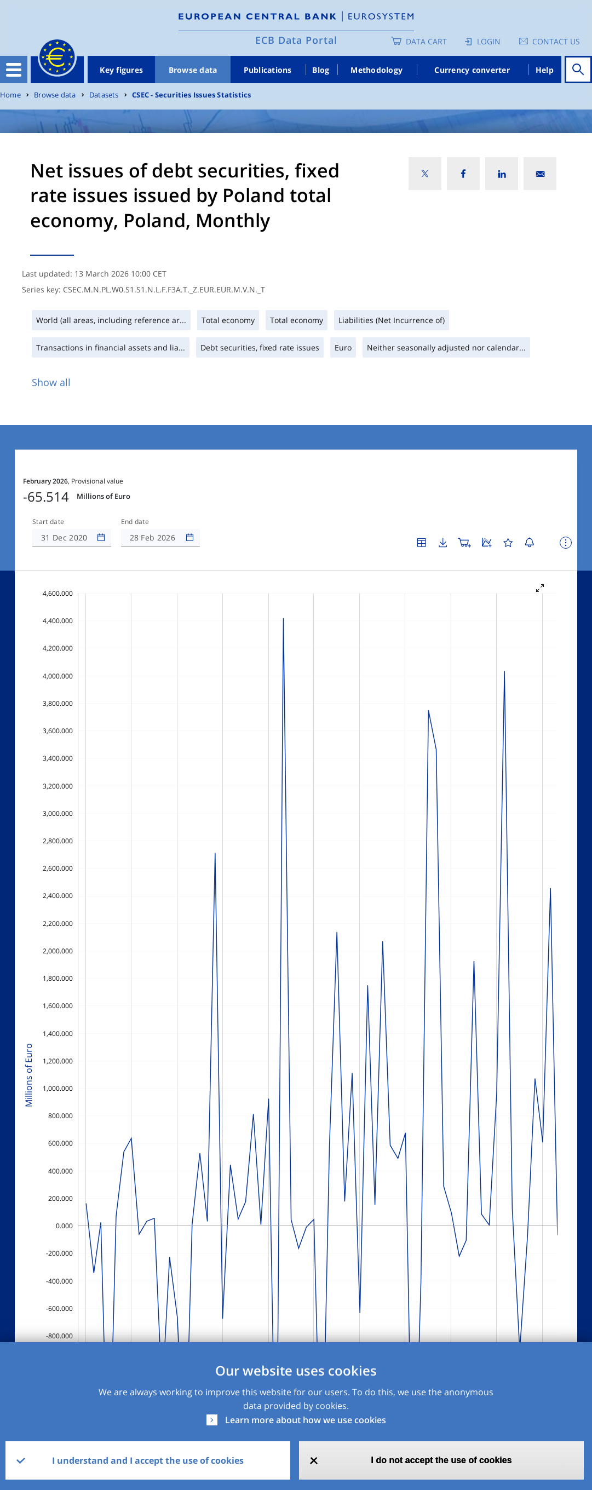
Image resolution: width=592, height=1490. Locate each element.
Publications (268, 70)
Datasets (104, 95)
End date (135, 521)
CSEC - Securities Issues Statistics (191, 95)
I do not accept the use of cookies (441, 1460)
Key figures (121, 70)
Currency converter (472, 70)
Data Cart (426, 41)
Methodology (376, 70)
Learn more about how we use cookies (305, 1420)
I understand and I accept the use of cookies (148, 1460)
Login (489, 41)
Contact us (556, 41)
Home (10, 95)
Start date (48, 521)
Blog (320, 70)
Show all (51, 382)
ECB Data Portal (296, 40)
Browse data (193, 70)
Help (545, 70)
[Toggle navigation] (13, 69)
